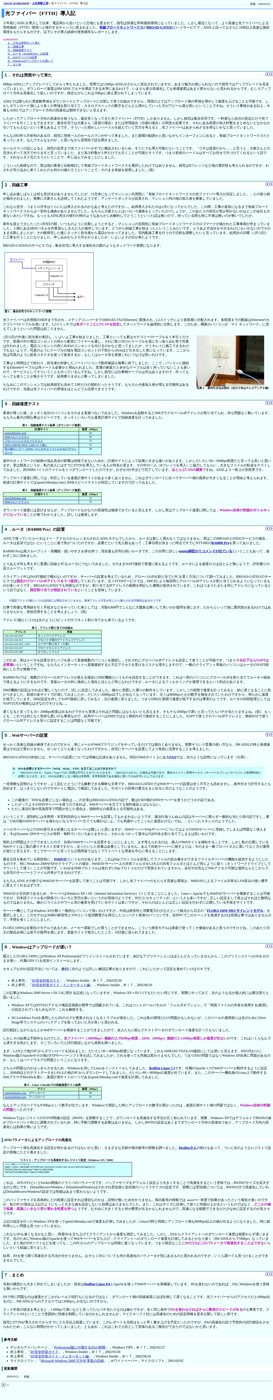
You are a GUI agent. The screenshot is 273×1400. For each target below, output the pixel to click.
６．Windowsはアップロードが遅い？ (30, 60)
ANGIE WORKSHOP (16, 3)
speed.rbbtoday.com (15, 433)
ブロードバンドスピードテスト (24, 440)
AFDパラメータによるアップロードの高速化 (38, 1140)
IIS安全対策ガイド (46, 980)
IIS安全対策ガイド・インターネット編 (61, 985)
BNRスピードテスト (17, 436)
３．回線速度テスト (19, 50)
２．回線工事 (15, 46)
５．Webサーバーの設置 (22, 57)
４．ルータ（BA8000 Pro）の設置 (27, 53)
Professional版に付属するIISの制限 (79, 1349)
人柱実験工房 (40, 3)
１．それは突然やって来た (23, 42)
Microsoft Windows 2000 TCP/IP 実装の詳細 (72, 1362)
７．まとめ (14, 64)
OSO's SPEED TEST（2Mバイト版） (26, 445)
